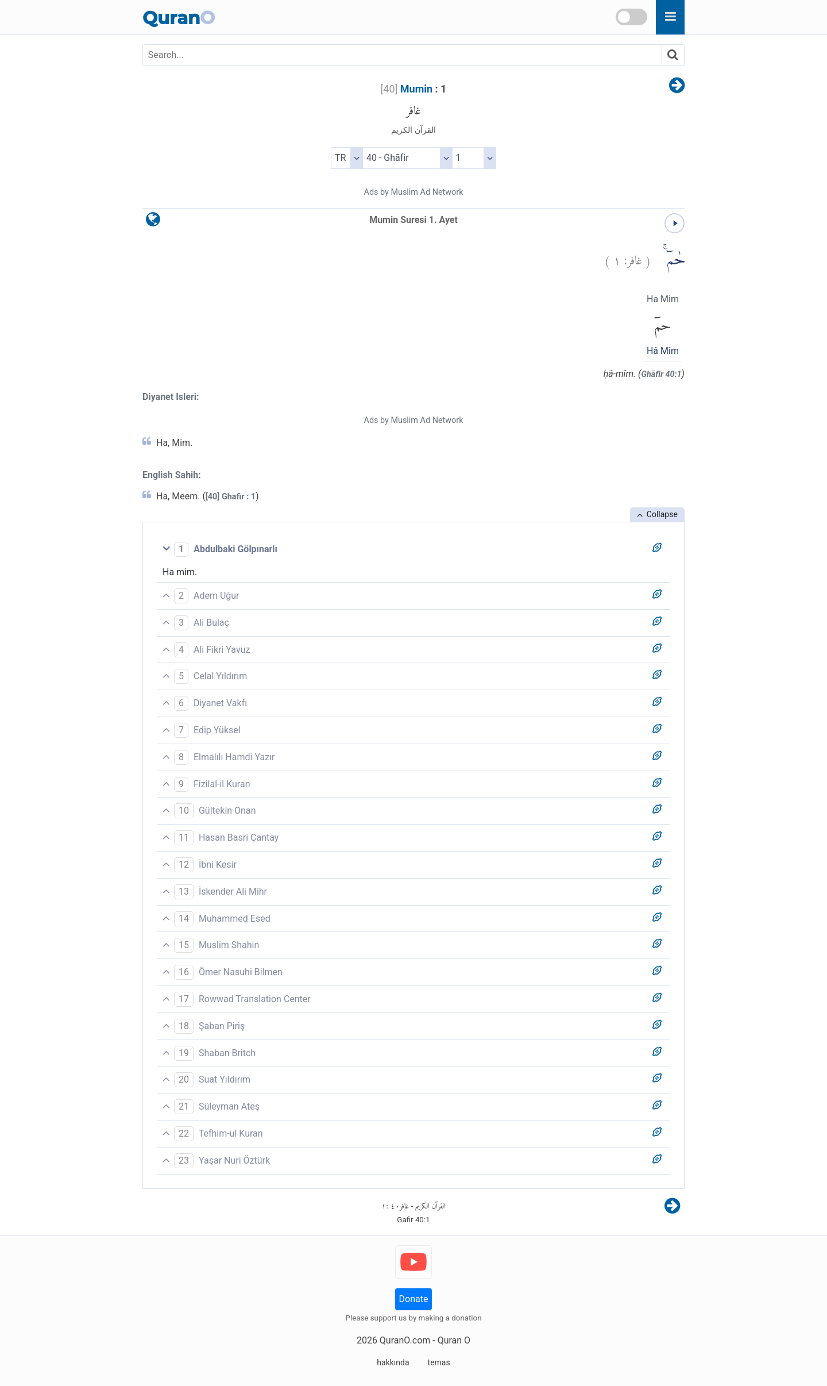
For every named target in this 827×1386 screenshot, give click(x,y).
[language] (153, 222)
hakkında (393, 1362)
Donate (413, 1298)
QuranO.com (405, 1340)
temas (439, 1362)
